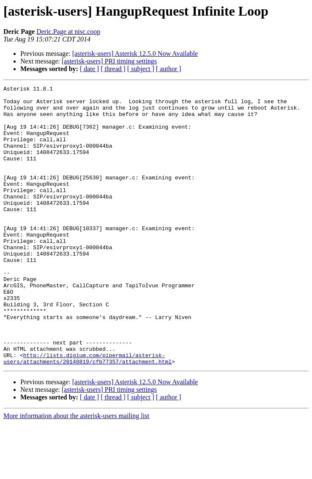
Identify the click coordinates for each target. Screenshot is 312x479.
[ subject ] (140, 68)
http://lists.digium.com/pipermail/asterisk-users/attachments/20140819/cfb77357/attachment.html (87, 413)
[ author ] (168, 68)
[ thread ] (113, 68)
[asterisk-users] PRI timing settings (109, 61)
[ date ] (89, 68)
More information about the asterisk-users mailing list (76, 471)
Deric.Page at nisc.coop (68, 31)
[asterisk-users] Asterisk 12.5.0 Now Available (135, 53)
